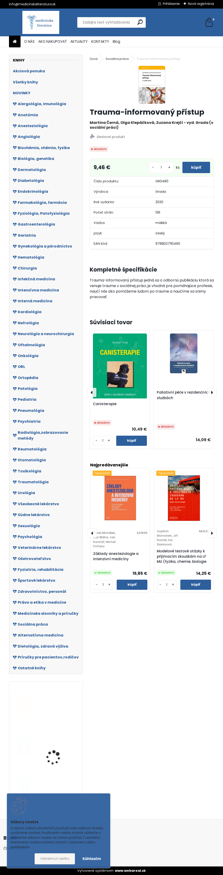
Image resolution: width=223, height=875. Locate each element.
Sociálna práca (117, 59)
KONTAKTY (100, 41)
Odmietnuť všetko (54, 859)
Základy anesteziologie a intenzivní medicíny (116, 556)
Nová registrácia (201, 3)
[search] (140, 22)
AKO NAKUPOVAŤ (52, 41)
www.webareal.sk (130, 870)
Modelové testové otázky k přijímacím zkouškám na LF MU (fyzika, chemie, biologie (181, 556)
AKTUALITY (79, 41)
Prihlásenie (171, 3)
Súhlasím (91, 858)
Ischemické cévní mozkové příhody (53, 789)
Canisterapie (104, 403)
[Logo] (40, 22)
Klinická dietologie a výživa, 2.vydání (55, 714)
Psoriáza (46, 747)
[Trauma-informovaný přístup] (152, 85)
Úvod (94, 59)
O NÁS (29, 41)
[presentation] (91, 392)
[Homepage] (15, 42)
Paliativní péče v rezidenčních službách (184, 395)
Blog (116, 41)
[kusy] (160, 167)
